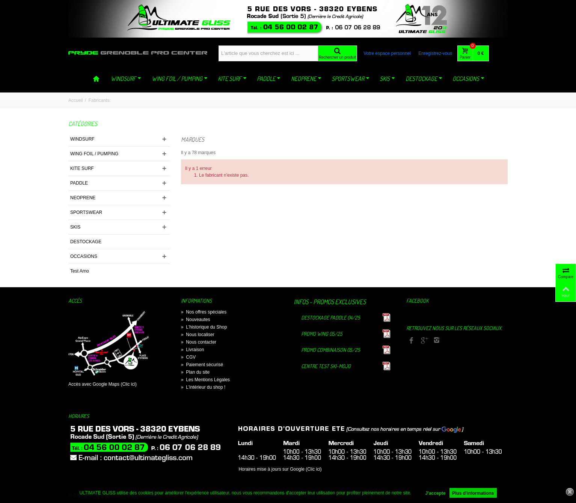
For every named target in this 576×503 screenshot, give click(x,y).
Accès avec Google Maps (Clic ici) (102, 384)
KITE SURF (232, 78)
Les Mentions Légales (205, 379)
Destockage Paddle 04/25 (330, 317)
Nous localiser (197, 334)
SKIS (387, 78)
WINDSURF (126, 78)
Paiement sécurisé (202, 364)
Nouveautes (195, 319)
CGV (188, 357)
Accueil (75, 100)
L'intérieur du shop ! (203, 387)
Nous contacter (198, 342)
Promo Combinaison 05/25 (330, 350)
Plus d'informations (473, 493)
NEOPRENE (306, 78)
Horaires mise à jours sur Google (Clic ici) (279, 469)
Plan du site (195, 372)
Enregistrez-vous (435, 53)
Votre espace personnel (387, 53)
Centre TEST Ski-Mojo (326, 366)
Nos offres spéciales (203, 312)
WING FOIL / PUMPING (180, 78)
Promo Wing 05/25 (321, 333)
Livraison (192, 349)
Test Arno (79, 271)
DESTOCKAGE (424, 78)
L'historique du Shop (204, 327)
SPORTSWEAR (350, 78)
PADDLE (268, 78)
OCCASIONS (468, 78)
